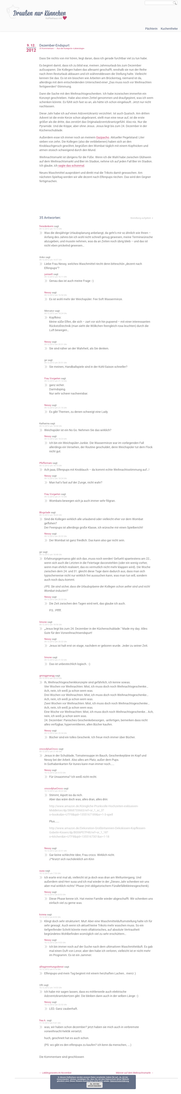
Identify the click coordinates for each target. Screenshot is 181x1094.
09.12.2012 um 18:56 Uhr (51, 624)
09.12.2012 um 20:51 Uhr (56, 363)
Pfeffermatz (46, 463)
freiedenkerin (47, 226)
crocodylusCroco (49, 748)
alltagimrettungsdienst (52, 966)
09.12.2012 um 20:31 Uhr (56, 344)
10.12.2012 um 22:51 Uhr (56, 851)
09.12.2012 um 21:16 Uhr (56, 408)
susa (43, 870)
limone (44, 622)
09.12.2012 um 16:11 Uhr (56, 277)
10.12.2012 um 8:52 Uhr (51, 917)
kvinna (43, 914)
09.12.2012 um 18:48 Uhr (51, 554)
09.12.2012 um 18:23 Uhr (56, 439)
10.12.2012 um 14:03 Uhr (51, 988)
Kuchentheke (169, 28)
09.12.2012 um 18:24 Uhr (56, 313)
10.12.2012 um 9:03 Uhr (56, 942)
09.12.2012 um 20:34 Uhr (56, 733)
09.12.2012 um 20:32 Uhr (56, 536)
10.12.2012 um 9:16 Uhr (51, 969)
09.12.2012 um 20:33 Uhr (56, 599)
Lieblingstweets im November (56, 1072)
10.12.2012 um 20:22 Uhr (56, 791)
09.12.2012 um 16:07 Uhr (51, 260)
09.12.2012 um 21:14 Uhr (56, 381)
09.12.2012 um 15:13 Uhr (51, 229)
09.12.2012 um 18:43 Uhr (51, 515)
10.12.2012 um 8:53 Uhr (56, 773)
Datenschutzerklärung (119, 1081)
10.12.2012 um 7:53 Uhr (51, 873)
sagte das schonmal (83, 165)
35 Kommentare (47, 48)
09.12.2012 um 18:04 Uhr (51, 426)
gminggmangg (48, 675)
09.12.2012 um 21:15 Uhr (56, 497)
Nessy (48, 292)
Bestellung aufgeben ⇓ (141, 218)
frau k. (43, 1020)
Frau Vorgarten (53, 378)
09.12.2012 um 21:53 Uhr (56, 660)
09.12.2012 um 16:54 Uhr (56, 295)
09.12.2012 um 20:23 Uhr (51, 678)
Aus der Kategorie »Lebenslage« (72, 48)
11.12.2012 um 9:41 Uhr (51, 1023)
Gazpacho (103, 137)
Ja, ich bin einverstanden (94, 1085)
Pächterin (151, 28)
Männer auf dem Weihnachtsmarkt (134, 1072)
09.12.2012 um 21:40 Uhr (51, 751)
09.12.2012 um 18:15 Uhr (51, 466)
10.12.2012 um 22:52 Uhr (56, 1005)
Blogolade (45, 512)
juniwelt (49, 274)
